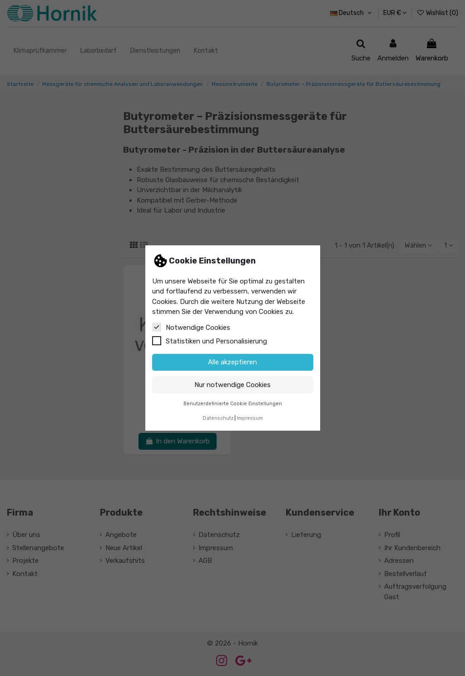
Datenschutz (218, 418)
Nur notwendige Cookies (232, 385)
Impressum (250, 418)
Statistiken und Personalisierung (209, 340)
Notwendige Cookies (191, 327)
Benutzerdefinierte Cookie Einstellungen (232, 404)
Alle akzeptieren (232, 362)
